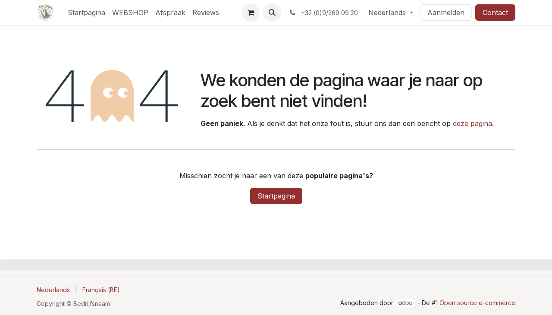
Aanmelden (445, 12)
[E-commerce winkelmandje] (251, 12)
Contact (495, 12)
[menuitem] (86, 12)
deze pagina (472, 123)
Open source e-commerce (477, 302)
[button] (272, 12)
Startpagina (276, 196)
